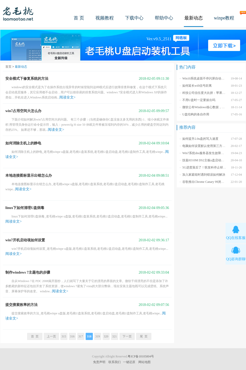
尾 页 (144, 336)
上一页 (51, 336)
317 (81, 336)
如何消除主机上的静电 (23, 143)
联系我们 (114, 362)
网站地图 (144, 362)
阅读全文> (67, 97)
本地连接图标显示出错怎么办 (28, 175)
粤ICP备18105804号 (141, 356)
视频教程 (104, 18)
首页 (8, 66)
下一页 (127, 336)
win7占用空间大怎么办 (23, 111)
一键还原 (129, 362)
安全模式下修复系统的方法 (26, 79)
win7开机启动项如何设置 (25, 240)
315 (64, 336)
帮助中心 (164, 18)
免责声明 (99, 362)
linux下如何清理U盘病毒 (24, 208)
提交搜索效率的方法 (21, 305)
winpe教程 (224, 18)
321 (114, 336)
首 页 (79, 18)
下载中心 (134, 18)
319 (97, 336)
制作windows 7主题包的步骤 (27, 272)
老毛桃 (18, 13)
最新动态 (193, 18)
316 (72, 336)
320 (106, 336)
